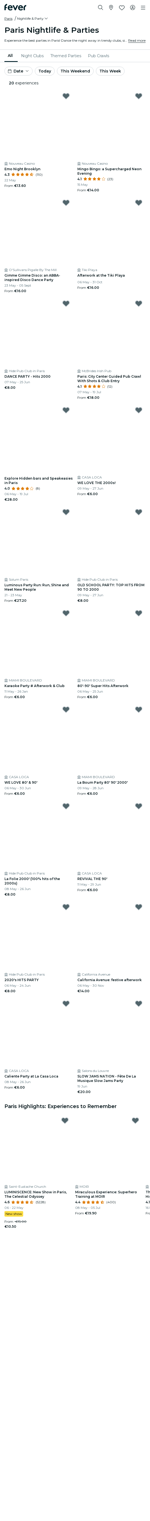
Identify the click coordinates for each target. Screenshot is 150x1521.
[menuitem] (11, 56)
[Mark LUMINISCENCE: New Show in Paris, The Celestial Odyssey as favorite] (65, 1120)
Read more (137, 40)
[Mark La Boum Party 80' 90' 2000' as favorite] (138, 709)
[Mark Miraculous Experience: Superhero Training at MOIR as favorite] (135, 1120)
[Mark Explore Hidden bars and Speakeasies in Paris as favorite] (66, 410)
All (10, 55)
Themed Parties (65, 55)
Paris (8, 18)
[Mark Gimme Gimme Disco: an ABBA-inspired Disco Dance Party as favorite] (66, 202)
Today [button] (44, 71)
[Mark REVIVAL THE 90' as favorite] (138, 806)
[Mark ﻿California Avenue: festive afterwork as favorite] (138, 907)
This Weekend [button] (75, 71)
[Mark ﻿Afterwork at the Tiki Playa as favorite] (138, 202)
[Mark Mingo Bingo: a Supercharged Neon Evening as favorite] (138, 96)
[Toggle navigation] (143, 7)
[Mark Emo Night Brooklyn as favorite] (66, 96)
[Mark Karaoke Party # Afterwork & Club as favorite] (66, 613)
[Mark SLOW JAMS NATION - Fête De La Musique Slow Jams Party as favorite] (138, 1003)
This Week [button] (110, 71)
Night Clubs (32, 55)
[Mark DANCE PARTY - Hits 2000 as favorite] (66, 303)
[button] (33, 18)
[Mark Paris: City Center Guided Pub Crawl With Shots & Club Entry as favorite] (138, 303)
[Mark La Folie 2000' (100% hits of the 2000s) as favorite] (66, 806)
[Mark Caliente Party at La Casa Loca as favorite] (66, 1003)
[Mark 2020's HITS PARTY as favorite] (66, 907)
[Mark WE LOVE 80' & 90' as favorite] (66, 709)
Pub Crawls (98, 55)
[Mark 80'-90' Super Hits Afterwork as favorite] (138, 613)
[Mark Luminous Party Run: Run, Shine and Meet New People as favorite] (66, 512)
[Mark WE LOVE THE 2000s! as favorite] (138, 410)
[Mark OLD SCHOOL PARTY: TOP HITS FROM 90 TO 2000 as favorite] (138, 512)
